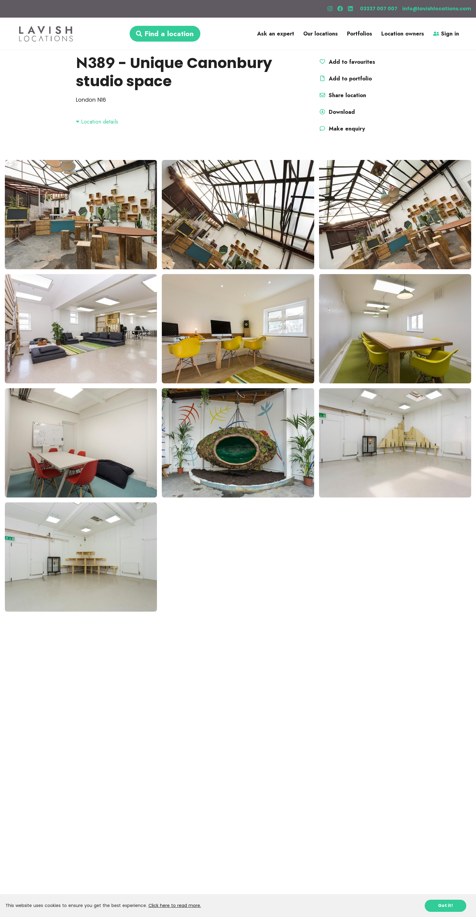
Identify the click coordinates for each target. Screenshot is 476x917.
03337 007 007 (378, 8)
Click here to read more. (174, 905)
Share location (342, 95)
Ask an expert (275, 34)
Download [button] (336, 112)
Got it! (445, 905)
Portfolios (359, 34)
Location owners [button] (402, 34)
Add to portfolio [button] (345, 79)
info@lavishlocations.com (436, 8)
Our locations (320, 34)
